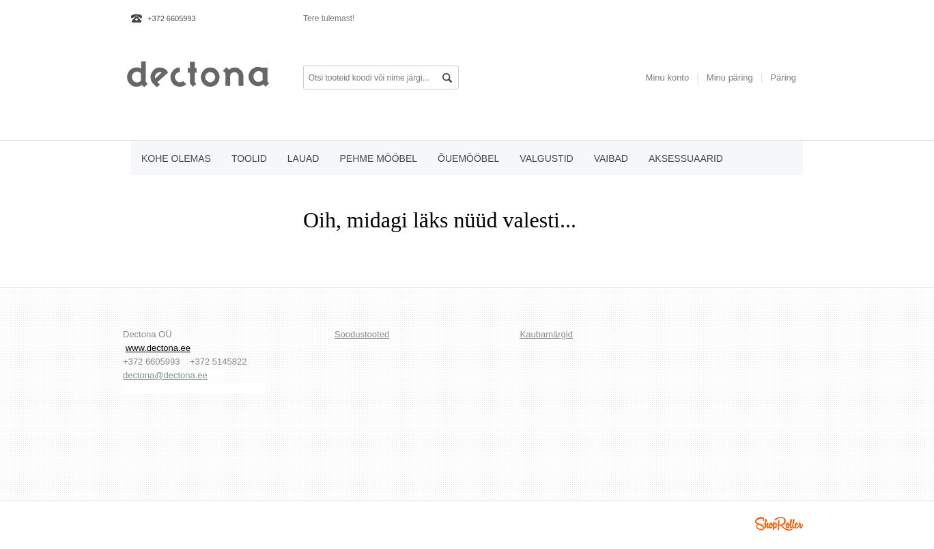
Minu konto (668, 77)
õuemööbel (468, 158)
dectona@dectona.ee (165, 375)
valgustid (546, 158)
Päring (783, 77)
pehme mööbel (378, 158)
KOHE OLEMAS (176, 158)
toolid (249, 158)
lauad (303, 158)
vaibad (611, 158)
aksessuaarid (686, 158)
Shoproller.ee (779, 524)
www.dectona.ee (158, 348)
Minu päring (730, 77)
